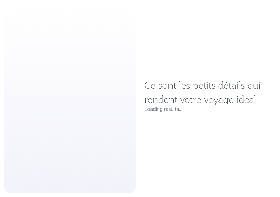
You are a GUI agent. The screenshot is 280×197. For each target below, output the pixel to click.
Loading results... (23, 174)
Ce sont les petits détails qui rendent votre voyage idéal (119, 164)
